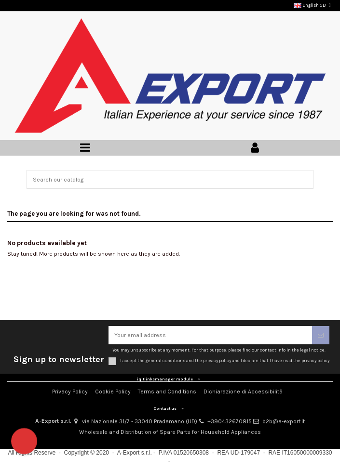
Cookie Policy (113, 391)
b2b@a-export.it (283, 421)
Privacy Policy (70, 391)
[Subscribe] (320, 335)
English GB (313, 5)
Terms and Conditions (167, 391)
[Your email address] (210, 335)
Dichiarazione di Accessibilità (243, 391)
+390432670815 (229, 421)
